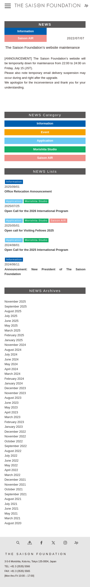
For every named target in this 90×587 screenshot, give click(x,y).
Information (45, 123)
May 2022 (11, 465)
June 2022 (11, 460)
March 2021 (12, 518)
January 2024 (13, 383)
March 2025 (12, 330)
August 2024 (12, 349)
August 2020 (12, 523)
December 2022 (15, 431)
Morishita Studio (45, 149)
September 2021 (15, 494)
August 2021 (12, 499)
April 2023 (11, 412)
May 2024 (11, 364)
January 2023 (13, 426)
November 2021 (15, 484)
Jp (86, 5)
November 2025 (15, 301)
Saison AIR (45, 158)
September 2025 (15, 306)
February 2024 (14, 378)
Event (45, 132)
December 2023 (15, 388)
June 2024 (11, 359)
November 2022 (15, 436)
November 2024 (15, 345)
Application (45, 140)
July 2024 (10, 354)
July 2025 (10, 316)
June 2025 (11, 321)
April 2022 (11, 470)
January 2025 (13, 340)
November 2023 (15, 393)
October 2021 (13, 489)
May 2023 (11, 407)
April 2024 (11, 369)
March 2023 (12, 417)
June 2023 (11, 402)
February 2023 (14, 422)
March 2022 (12, 475)
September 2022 (15, 446)
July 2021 (10, 504)
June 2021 (11, 508)
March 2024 (12, 373)
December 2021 (15, 479)
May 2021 (11, 513)
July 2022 (10, 455)
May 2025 (11, 325)
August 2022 (12, 451)
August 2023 (12, 397)
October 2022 (13, 441)
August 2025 (12, 311)
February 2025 (14, 335)
